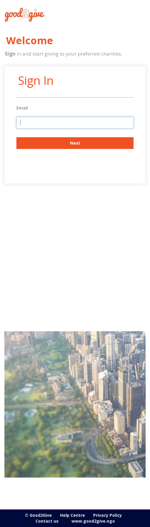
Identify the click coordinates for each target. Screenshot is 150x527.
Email (22, 108)
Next (75, 143)
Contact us (47, 521)
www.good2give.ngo (93, 521)
